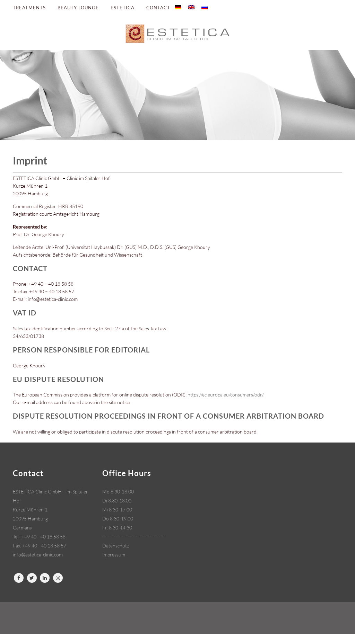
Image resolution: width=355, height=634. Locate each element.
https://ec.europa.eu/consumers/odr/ (225, 395)
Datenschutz (115, 545)
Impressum (113, 554)
